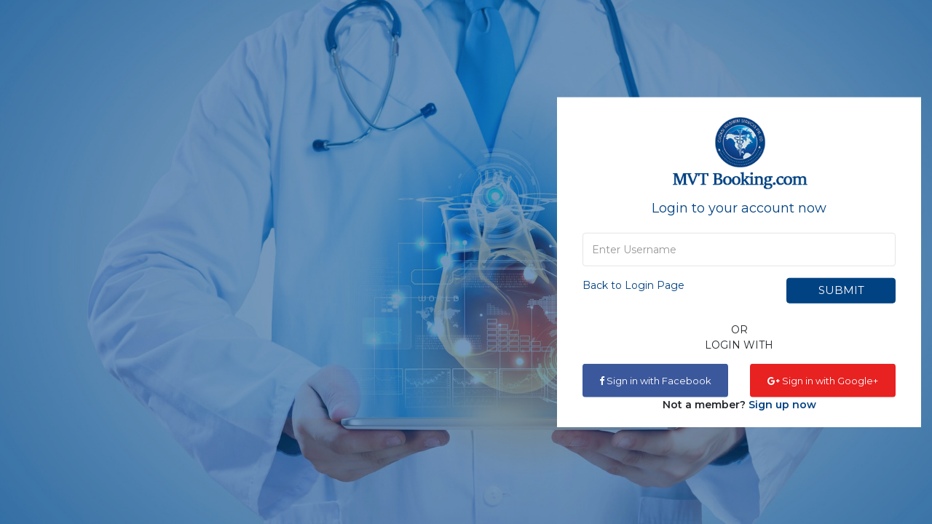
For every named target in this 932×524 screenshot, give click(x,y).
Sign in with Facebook (655, 380)
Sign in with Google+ (822, 380)
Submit (841, 290)
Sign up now (782, 403)
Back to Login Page (633, 284)
